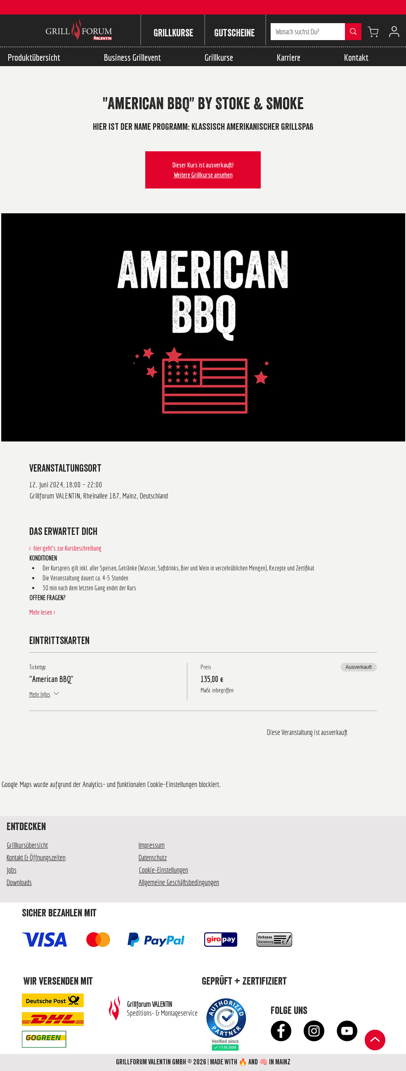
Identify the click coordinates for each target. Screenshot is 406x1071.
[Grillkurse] (173, 33)
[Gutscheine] (234, 33)
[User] (394, 31)
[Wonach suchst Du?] (302, 31)
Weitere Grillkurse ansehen (203, 175)
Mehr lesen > (42, 612)
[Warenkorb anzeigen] (373, 31)
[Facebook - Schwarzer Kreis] (281, 1031)
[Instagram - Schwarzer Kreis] (314, 1031)
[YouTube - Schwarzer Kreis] (347, 1031)
